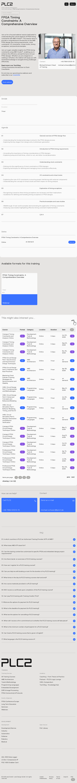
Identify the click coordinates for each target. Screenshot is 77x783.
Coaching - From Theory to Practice (52, 676)
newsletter (16, 75)
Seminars (5, 706)
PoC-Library (44, 728)
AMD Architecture (8, 679)
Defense (4, 736)
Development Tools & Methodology (10, 13)
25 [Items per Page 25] (20, 477)
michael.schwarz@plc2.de (67, 65)
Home (3, 7)
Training (7, 7)
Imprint (66, 776)
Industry (4, 730)
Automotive (5, 733)
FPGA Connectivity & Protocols (12, 693)
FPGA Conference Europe (10, 701)
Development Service (9, 728)
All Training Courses (8, 676)
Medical (4, 741)
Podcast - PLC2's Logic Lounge (50, 679)
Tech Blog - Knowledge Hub (49, 684)
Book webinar (7, 82)
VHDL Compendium (46, 682)
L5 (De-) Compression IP (10, 759)
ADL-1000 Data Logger (9, 757)
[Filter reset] (72, 329)
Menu (73, 4)
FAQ (72, 776)
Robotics (5, 739)
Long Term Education (9, 704)
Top (73, 779)
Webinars (5, 709)
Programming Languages (10, 684)
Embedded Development (10, 687)
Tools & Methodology (9, 682)
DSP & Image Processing (10, 690)
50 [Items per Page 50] (24, 477)
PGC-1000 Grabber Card (10, 762)
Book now (72, 242)
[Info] (72, 336)
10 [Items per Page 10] (16, 477)
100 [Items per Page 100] (28, 477)
